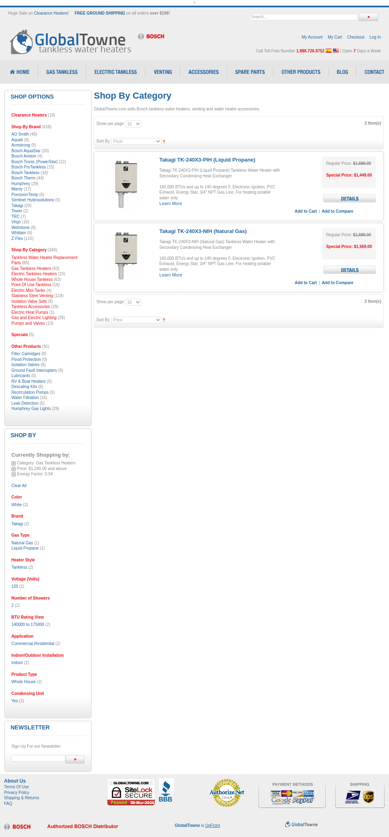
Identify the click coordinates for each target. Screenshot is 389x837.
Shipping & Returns (21, 798)
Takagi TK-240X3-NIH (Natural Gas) (203, 231)
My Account (312, 37)
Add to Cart (306, 211)
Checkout (355, 37)
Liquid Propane (25, 548)
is (197, 825)
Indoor (17, 662)
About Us (15, 781)
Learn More (170, 203)
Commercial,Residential (32, 643)
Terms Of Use (16, 787)
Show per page (110, 123)
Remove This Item (13, 463)
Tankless (19, 567)
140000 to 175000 (27, 624)
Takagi (17, 524)
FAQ (8, 803)
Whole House (23, 682)
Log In (375, 37)
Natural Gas (22, 543)
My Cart (335, 37)
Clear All (18, 485)
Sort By (103, 141)
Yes (14, 701)
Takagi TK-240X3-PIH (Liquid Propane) (207, 160)
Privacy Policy (16, 792)
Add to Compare (338, 211)
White (16, 505)
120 (14, 586)
